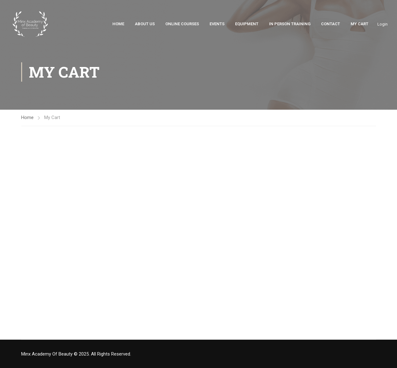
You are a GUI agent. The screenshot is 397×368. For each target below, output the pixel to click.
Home (118, 24)
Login (382, 24)
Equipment (246, 24)
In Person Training (289, 24)
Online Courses (182, 24)
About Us (145, 24)
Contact (330, 24)
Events (217, 24)
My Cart (359, 24)
